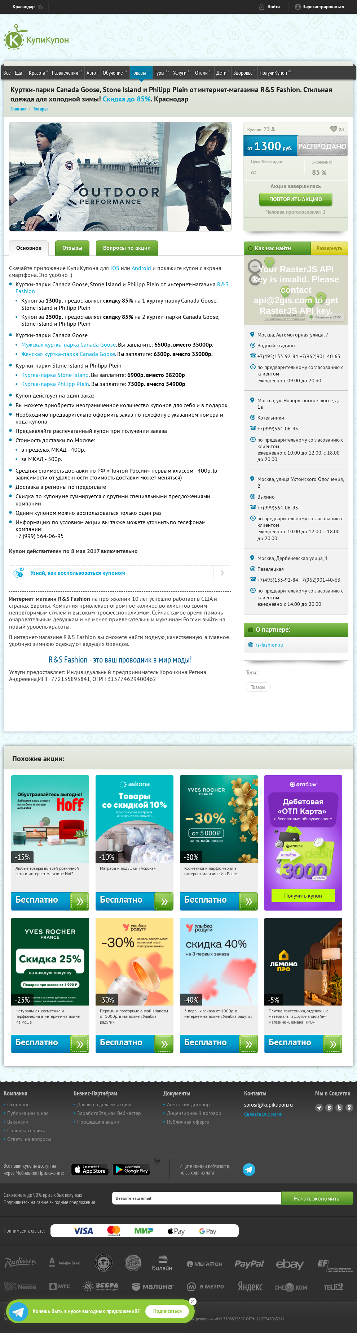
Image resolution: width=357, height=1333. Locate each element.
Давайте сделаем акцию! (105, 1104)
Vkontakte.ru (329, 1108)
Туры (162, 72)
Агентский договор (188, 1104)
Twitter (339, 1108)
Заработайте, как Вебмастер (109, 1113)
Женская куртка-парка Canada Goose (68, 353)
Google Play (131, 1169)
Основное (28, 248)
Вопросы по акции (127, 248)
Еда (20, 72)
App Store (90, 1169)
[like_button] (334, 129)
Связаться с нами (263, 1114)
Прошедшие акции (98, 1122)
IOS (115, 268)
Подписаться (167, 1311)
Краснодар (24, 7)
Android (142, 268)
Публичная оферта (188, 1122)
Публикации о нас (27, 1113)
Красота (38, 72)
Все (7, 72)
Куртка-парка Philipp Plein (55, 383)
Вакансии (17, 1122)
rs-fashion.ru (269, 645)
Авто (93, 72)
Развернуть (329, 248)
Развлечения (67, 72)
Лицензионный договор (194, 1113)
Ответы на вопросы (29, 1139)
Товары (141, 72)
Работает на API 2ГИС (288, 315)
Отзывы (72, 248)
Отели (203, 72)
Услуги (182, 72)
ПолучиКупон (276, 72)
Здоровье (244, 72)
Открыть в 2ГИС (328, 317)
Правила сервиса (26, 1130)
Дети (222, 72)
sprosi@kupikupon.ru (268, 1104)
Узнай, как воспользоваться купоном (77, 573)
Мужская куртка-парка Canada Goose (68, 344)
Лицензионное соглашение (284, 319)
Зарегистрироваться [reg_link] (323, 7)
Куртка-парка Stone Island (55, 374)
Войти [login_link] (274, 7)
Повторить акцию (295, 199)
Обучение (115, 72)
